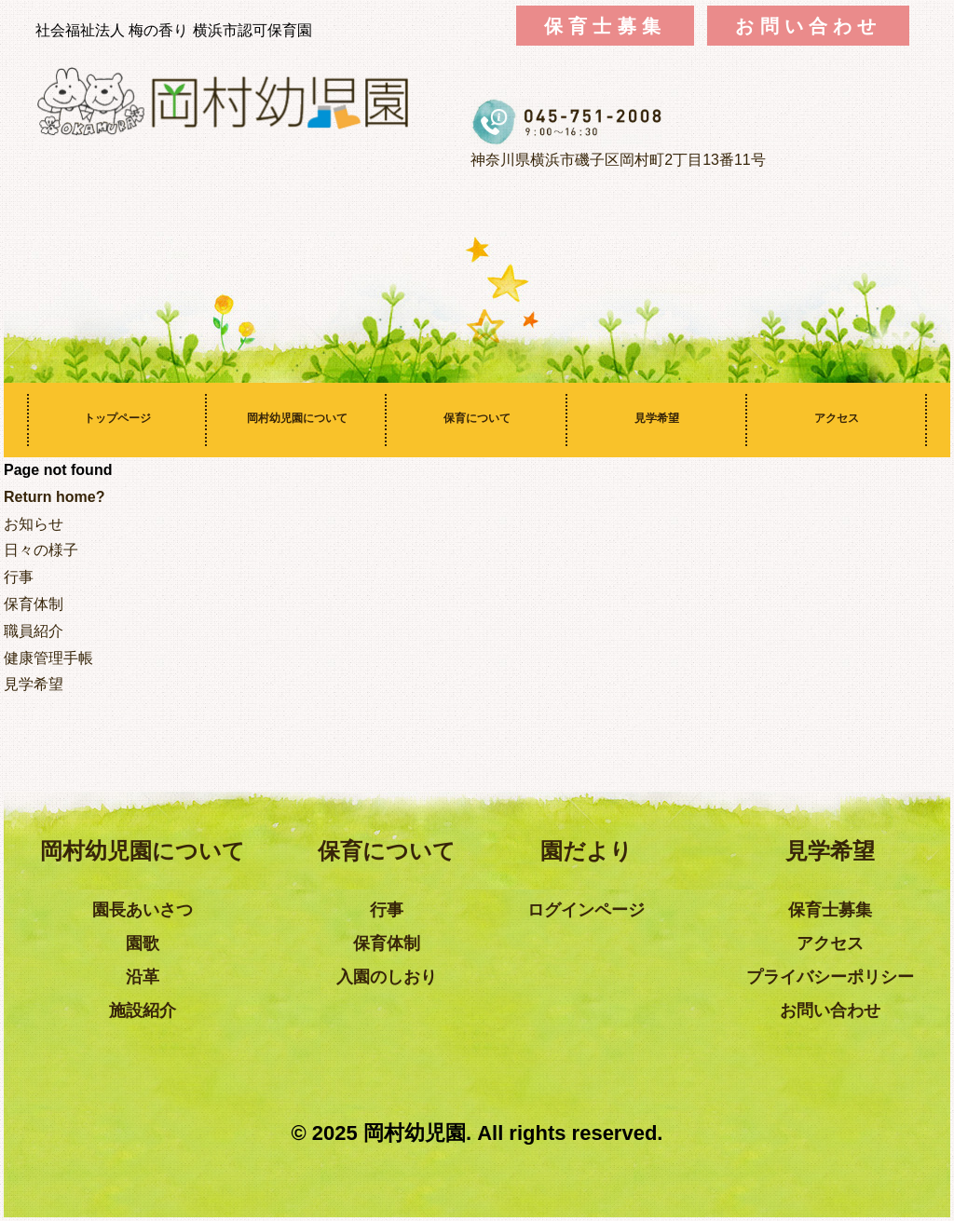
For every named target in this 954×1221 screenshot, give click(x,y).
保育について (477, 418)
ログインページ (586, 910)
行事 (19, 577)
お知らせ (33, 524)
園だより (586, 850)
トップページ (117, 418)
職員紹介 (33, 631)
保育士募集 (605, 25)
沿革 (142, 977)
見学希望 (656, 418)
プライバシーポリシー (830, 977)
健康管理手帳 (48, 658)
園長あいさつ (142, 910)
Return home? (54, 497)
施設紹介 (142, 1010)
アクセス (836, 418)
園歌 (142, 943)
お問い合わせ (808, 25)
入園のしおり (386, 977)
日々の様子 (41, 550)
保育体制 (33, 604)
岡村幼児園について (297, 418)
